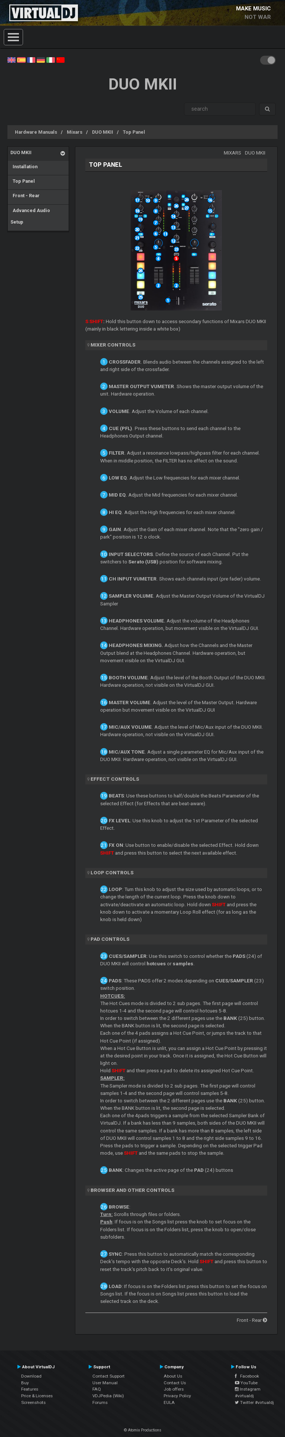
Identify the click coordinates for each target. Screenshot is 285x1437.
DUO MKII (102, 132)
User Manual (105, 1382)
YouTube (246, 1382)
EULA (169, 1402)
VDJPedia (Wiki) (108, 1395)
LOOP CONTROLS (112, 872)
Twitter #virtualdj (254, 1402)
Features (29, 1389)
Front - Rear (25, 195)
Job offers (174, 1389)
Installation (23, 166)
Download (31, 1376)
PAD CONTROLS (110, 939)
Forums (100, 1402)
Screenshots (33, 1402)
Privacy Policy (177, 1395)
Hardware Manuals (36, 132)
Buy (25, 1382)
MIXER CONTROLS (113, 345)
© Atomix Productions (142, 1430)
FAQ (96, 1389)
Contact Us (175, 1382)
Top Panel (134, 132)
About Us (173, 1376)
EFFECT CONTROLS (115, 779)
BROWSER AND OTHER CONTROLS (132, 1190)
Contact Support (108, 1376)
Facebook (247, 1376)
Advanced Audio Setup (30, 216)
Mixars (74, 132)
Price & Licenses (37, 1395)
